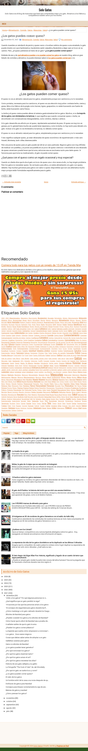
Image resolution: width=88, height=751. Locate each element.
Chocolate (65, 333)
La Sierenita (53, 370)
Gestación (16, 361)
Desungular (51, 342)
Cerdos (30, 333)
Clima (3, 335)
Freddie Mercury (7, 355)
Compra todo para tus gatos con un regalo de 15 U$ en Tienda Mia (41, 265)
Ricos (26, 395)
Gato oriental (52, 358)
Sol (34, 399)
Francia (84, 353)
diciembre (10, 595)
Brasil (50, 327)
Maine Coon (82, 372)
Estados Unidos (43, 351)
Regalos (68, 392)
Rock (29, 395)
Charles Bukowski (45, 333)
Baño (43, 325)
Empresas (77, 347)
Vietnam (75, 408)
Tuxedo (42, 406)
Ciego (70, 333)
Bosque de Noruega (41, 327)
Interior (50, 368)
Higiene (62, 363)
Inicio (4, 23)
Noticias (37, 382)
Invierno (74, 368)
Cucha (25, 340)
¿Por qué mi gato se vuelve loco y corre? (21, 670)
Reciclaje (4, 392)
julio (8, 711)
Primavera (67, 388)
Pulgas (39, 390)
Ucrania (54, 406)
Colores (37, 335)
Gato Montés (25, 358)
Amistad (4, 322)
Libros (12, 372)
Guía (77, 361)
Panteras (20, 384)
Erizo (60, 349)
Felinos (27, 353)
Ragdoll (54, 390)
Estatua (60, 351)
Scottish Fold (22, 397)
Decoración (5, 342)
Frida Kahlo (17, 355)
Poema (26, 388)
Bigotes (3, 327)
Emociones (70, 347)
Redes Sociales (37, 392)
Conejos (28, 338)
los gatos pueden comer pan (59, 58)
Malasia (4, 375)
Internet (55, 368)
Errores (70, 349)
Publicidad (28, 390)
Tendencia (77, 401)
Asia (85, 322)
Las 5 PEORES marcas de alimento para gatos (30, 503)
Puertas (34, 390)
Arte (81, 322)
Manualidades (33, 375)
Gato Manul (16, 358)
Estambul (54, 351)
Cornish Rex (67, 338)
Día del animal (60, 342)
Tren (9, 406)
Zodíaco (14, 410)
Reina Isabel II (76, 392)
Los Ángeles (48, 372)
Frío (23, 355)
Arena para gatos (65, 322)
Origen (66, 382)
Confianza (35, 338)
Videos (68, 408)
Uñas (59, 406)
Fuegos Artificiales (39, 355)
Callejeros (43, 329)
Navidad (72, 380)
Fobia (50, 353)
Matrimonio (76, 375)
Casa (79, 331)
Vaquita (78, 406)
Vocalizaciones (6, 410)
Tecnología (53, 401)
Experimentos (5, 353)
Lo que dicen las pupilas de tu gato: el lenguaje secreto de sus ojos (38, 438)
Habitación (83, 361)
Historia (68, 363)
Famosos (20, 353)
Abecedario (24, 318)
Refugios (62, 392)
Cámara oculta (62, 329)
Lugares (64, 372)
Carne (65, 331)
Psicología (17, 390)
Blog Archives (28, 433)
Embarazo (62, 347)
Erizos (65, 349)
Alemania (55, 320)
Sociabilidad (25, 399)
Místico (74, 377)
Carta (70, 331)
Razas (78, 390)
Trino (13, 406)
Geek (10, 361)
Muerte (35, 379)
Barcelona (49, 325)
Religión (84, 392)
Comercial (43, 335)
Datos (77, 340)
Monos (3, 380)
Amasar (78, 320)
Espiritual (32, 351)
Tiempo (23, 403)
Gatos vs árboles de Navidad (17, 644)
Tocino (59, 403)
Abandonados (14, 318)
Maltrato (11, 375)
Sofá (31, 399)
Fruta (26, 355)
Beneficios (78, 324)
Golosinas (34, 361)
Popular (7, 433)
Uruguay (65, 406)
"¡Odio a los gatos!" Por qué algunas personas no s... (26, 598)
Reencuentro (47, 392)
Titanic (54, 403)
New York (4, 382)
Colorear (30, 335)
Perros (32, 386)
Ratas (68, 390)
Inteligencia (27, 368)
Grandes (52, 361)
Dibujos (11, 344)
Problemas (75, 388)
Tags (16, 433)
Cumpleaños (52, 340)
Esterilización (68, 351)
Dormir (84, 344)
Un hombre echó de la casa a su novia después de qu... (27, 680)
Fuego (30, 355)
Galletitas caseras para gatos (17, 641)
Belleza (70, 325)
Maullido (83, 375)
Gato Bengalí (82, 355)
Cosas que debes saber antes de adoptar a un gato (26, 637)
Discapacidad (38, 344)
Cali (32, 329)
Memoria (20, 377)
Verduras (23, 408)
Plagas (14, 388)
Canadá (84, 329)
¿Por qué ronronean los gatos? (18, 651)
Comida (23, 30)
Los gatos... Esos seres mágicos (19, 634)
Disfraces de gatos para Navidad (19, 684)
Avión (34, 325)
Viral (80, 408)
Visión (84, 408)
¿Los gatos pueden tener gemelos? (20, 647)
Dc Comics (83, 340)
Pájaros (8, 384)
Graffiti (40, 361)
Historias (76, 363)
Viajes (49, 408)
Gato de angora (6, 358)
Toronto (68, 403)
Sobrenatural (17, 399)
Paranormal (28, 384)
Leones (79, 370)
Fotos (77, 353)
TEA (46, 401)
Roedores (34, 395)
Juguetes (31, 370)
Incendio (77, 366)
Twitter (47, 406)
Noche (24, 382)
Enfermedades (6, 349)
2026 (6, 576)
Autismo (18, 325)
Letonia (84, 370)
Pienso (79, 386)
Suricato (23, 401)
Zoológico (20, 410)
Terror (18, 403)
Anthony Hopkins (25, 322)
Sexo (71, 397)
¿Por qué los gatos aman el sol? (18, 657)
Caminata (71, 329)
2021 (6, 593)
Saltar (69, 395)
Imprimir (71, 366)
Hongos (25, 366)
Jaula (20, 370)
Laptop (64, 370)
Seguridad (48, 397)
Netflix (85, 380)
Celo (26, 333)
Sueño (68, 399)
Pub (23, 390)
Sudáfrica (62, 399)
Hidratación (44, 363)
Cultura (44, 340)
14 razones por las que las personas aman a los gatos (27, 605)
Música (55, 379)
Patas (73, 384)
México (44, 377)
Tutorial (36, 406)
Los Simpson (57, 372)
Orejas (62, 382)
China (54, 333)
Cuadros (11, 340)
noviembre (10, 698)
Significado (83, 397)
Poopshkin (42, 388)
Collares (18, 335)
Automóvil (24, 325)
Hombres (11, 366)
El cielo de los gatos (14, 677)
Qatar (44, 390)
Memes (14, 377)
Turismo (24, 406)
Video (54, 408)
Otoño (75, 382)
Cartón (74, 331)
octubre (9, 701)
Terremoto (5, 403)
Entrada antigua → (78, 182)
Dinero (31, 344)
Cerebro (36, 333)
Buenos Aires (69, 327)
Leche (69, 370)
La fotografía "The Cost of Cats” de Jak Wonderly (25, 667)
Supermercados (6, 401)
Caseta (84, 331)
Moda (84, 377)
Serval (67, 397)
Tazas (42, 401)
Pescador (58, 386)
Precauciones (50, 388)
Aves (29, 325)
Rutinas (64, 395)
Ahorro (30, 320)
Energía (84, 347)
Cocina (8, 335)
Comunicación (6, 338)
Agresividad (17, 320)
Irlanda (80, 368)
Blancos (9, 327)
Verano (17, 408)
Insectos (11, 368)
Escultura (4, 351)
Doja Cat (78, 344)
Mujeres (42, 379)
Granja (58, 361)
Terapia (84, 401)
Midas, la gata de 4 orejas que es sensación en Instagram (34, 464)
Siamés (76, 397)
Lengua (74, 370)
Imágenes (63, 365)
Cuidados (38, 340)
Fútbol (48, 355)
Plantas (20, 388)
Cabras (10, 329)
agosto (9, 708)
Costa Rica (79, 338)
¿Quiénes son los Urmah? (22, 529)
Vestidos (30, 408)
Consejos (43, 338)
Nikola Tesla (12, 382)
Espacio (19, 351)
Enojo (14, 349)
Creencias (4, 340)
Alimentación (14, 30)
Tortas (74, 403)
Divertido (59, 344)
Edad (15, 347)
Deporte (13, 342)
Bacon (38, 325)
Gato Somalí (70, 358)
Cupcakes (61, 340)
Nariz (67, 380)
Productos (83, 388)
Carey (49, 331)
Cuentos (31, 340)
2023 (3, 318)
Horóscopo (33, 366)
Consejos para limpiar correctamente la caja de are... (26, 687)
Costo (85, 338)
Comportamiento (72, 335)
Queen (49, 390)
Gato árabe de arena (69, 355)
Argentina (75, 322)
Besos (85, 325)
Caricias (55, 331)
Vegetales (4, 408)
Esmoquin (12, 351)
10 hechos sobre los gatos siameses (26, 477)
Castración (5, 333)
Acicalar (51, 318)
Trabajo (4, 406)
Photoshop (69, 386)
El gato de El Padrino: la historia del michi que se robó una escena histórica (41, 490)
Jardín (8, 370)
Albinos (48, 320)
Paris (41, 384)
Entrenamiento (22, 349)
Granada (46, 361)
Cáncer (3, 331)
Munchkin (49, 380)
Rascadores (61, 390)
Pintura (4, 388)
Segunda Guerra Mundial (36, 397)
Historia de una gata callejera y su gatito (21, 664)
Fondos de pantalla (59, 353)
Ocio (42, 382)
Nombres (30, 382)
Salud (45, 30)
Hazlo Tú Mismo (26, 363)
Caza (12, 333)
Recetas (84, 390)
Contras (51, 338)
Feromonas (34, 353)
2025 (6, 580)
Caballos (4, 329)
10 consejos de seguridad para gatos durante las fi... (26, 608)
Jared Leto (14, 370)
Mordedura (18, 380)
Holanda (4, 366)
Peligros (4, 386)
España (25, 351)
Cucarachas (19, 340)
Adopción (83, 318)
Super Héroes (82, 399)
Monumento (10, 380)
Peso (62, 386)
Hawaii (17, 363)
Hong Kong (18, 366)
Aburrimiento (33, 318)
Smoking (9, 399)
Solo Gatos (45, 9)
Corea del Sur (58, 338)
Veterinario (37, 408)
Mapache (42, 375)
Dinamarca (24, 344)
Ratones (73, 390)
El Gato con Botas (53, 347)
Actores (65, 318)
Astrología (4, 325)
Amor (9, 322)
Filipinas (41, 353)
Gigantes (27, 361)
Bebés (65, 325)
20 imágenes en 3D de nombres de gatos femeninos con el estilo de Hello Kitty (43, 516)
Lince (24, 372)
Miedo (69, 377)
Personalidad (41, 386)
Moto (24, 380)
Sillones (3, 399)
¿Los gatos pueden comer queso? (23, 35)
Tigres (39, 403)
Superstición (16, 401)
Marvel (47, 375)
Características (41, 331)
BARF (54, 325)
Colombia (25, 335)
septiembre (10, 705)
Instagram (18, 368)
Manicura (25, 375)
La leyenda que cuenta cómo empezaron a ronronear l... (27, 631)
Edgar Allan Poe (22, 347)
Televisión (61, 401)
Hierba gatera (53, 363)
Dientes (18, 344)
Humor (46, 365)
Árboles (57, 322)
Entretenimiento (34, 349)
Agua (25, 320)
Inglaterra (4, 368)
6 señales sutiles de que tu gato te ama (21, 624)
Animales (16, 322)
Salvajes (81, 395)
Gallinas (53, 355)
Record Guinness (13, 392)
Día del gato (70, 342)
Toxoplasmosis (82, 403)
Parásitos (36, 384)
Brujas (61, 327)
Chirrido (59, 333)
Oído (45, 382)
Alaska (43, 320)
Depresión (19, 342)
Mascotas (37, 30)
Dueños (9, 346)
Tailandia (35, 401)
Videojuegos (61, 408)
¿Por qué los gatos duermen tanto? (19, 654)
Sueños (74, 399)
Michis (63, 377)
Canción (9, 331)
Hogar (84, 363)
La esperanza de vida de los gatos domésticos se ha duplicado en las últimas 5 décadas (47, 543)
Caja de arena (21, 329)
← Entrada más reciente (11, 182)
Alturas (72, 320)
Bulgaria (77, 327)
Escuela (84, 349)
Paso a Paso (58, 384)
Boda (19, 327)
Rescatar (20, 395)
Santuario (10, 397)
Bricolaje (56, 327)
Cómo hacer (58, 335)
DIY (65, 344)
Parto (52, 384)
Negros (79, 379)
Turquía (30, 406)
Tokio (63, 403)
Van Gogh (71, 406)
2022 (6, 590)
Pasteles (67, 384)
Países (79, 382)
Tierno (34, 403)
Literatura (29, 372)
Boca (14, 327)
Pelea (77, 384)
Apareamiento (49, 322)
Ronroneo (41, 395)
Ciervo (81, 333)
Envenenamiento (45, 349)
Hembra (37, 363)
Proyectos (10, 390)
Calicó (36, 329)
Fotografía (70, 353)
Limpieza (18, 372)
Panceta (14, 384)
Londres (41, 372)
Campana (78, 329)
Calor (49, 329)
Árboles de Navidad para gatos (18, 614)
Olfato (53, 382)
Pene (20, 386)
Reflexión (55, 392)
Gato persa (61, 358)
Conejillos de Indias (19, 338)
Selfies (59, 397)
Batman (59, 325)
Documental (70, 344)
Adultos (4, 320)
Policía (31, 388)
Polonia (36, 388)
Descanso (26, 342)
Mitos (79, 377)
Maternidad (67, 375)
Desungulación (42, 342)
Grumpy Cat (65, 361)
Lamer (59, 370)
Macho (70, 372)
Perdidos (26, 386)
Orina (71, 382)
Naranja (62, 380)
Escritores (77, 349)
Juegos (25, 370)
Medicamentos (6, 377)
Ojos (49, 382)
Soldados (38, 399)
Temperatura (69, 401)
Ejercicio (44, 347)
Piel (75, 386)
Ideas (51, 366)
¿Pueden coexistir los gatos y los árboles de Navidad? (27, 618)
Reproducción (12, 395)
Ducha (3, 347)
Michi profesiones (53, 377)
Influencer (83, 366)
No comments (66, 40)
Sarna (15, 397)
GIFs (22, 361)
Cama (54, 329)
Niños (19, 382)
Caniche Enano (17, 331)
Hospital (40, 366)
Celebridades (19, 333)
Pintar (84, 386)
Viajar (44, 408)
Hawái (12, 363)
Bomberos (25, 327)
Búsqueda (83, 327)
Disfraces (46, 344)
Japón (3, 370)
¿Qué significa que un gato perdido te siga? (23, 601)
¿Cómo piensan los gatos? (16, 693)
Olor (57, 382)
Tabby (29, 401)
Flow (46, 353)
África (10, 320)
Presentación (59, 388)
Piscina (9, 388)
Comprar (83, 335)
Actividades (58, 318)
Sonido (53, 399)
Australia (12, 325)
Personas (50, 386)
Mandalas (17, 375)
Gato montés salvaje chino (39, 358)
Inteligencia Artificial (39, 368)
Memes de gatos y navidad (16, 690)
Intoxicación (62, 368)
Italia (85, 368)
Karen (37, 370)
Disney (53, 344)
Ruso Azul (58, 395)
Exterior (13, 353)
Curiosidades (70, 340)
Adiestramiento (73, 318)
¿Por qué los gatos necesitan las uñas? (21, 661)
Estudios (77, 351)
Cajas (29, 329)
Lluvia (36, 372)
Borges (32, 327)
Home (4, 30)
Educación (31, 347)
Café (14, 329)
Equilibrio (54, 349)
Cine (85, 333)
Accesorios (42, 318)
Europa (84, 351)
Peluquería (15, 386)
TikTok (44, 403)
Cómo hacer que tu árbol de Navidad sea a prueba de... (27, 621)
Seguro (54, 397)
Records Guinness (25, 392)
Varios (84, 406)
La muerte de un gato (20, 451)
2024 (7, 318)
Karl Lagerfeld (44, 370)
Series (63, 397)
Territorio (12, 403)
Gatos (30, 30)
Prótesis (4, 390)
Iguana (56, 366)
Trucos (18, 406)
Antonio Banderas (37, 322)
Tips (49, 403)
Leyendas (5, 372)
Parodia (46, 384)
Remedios (4, 395)
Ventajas (11, 408)
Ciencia (75, 333)
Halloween (5, 363)
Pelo (9, 386)
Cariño (61, 331)
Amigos (84, 320)
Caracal (32, 331)
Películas (83, 384)
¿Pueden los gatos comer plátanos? (20, 628)
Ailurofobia (36, 320)
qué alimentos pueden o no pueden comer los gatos (38, 55)
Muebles (29, 380)
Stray (57, 399)
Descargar (34, 342)
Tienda (28, 403)
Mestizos (38, 377)
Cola (13, 335)
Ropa (47, 395)
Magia (75, 372)
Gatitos (59, 355)
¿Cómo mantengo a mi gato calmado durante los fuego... (28, 611)
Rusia (52, 395)
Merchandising (29, 377)
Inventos (69, 368)
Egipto (37, 347)
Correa (73, 338)
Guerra (72, 361)
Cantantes (26, 331)
